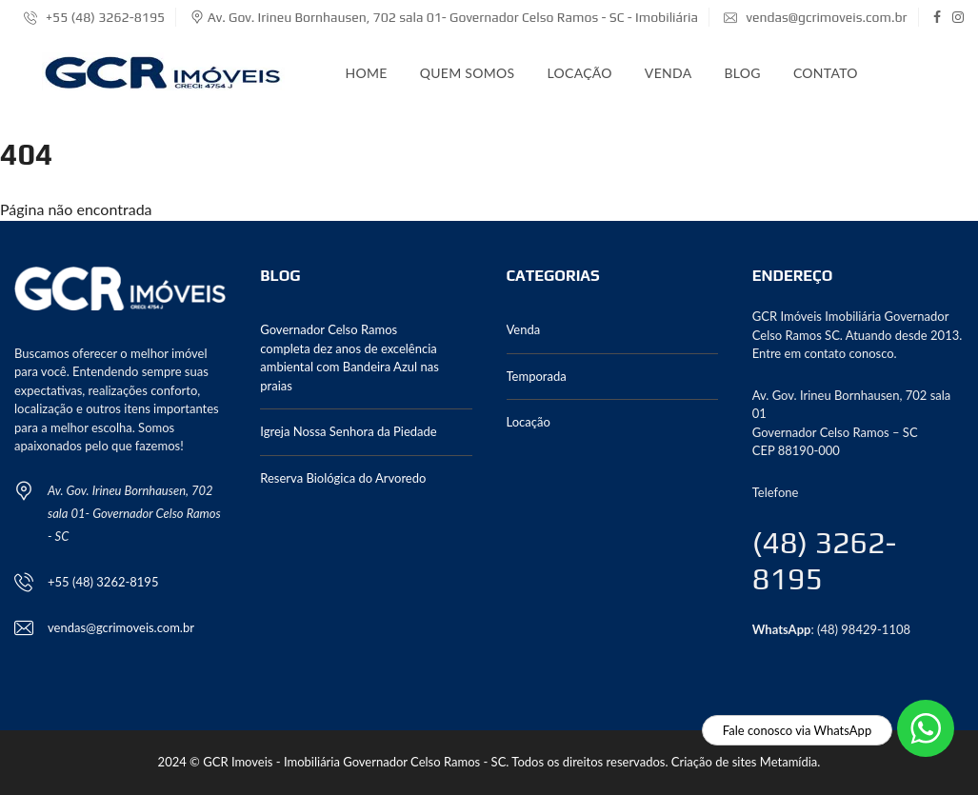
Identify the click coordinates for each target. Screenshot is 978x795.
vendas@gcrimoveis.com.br (815, 17)
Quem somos (467, 73)
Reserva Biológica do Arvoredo (343, 478)
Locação (579, 73)
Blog (742, 73)
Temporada (537, 376)
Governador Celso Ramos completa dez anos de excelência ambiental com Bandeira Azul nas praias (349, 357)
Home (367, 73)
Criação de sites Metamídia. (746, 761)
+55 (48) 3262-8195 (94, 17)
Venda (668, 73)
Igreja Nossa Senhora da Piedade (348, 431)
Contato (825, 73)
